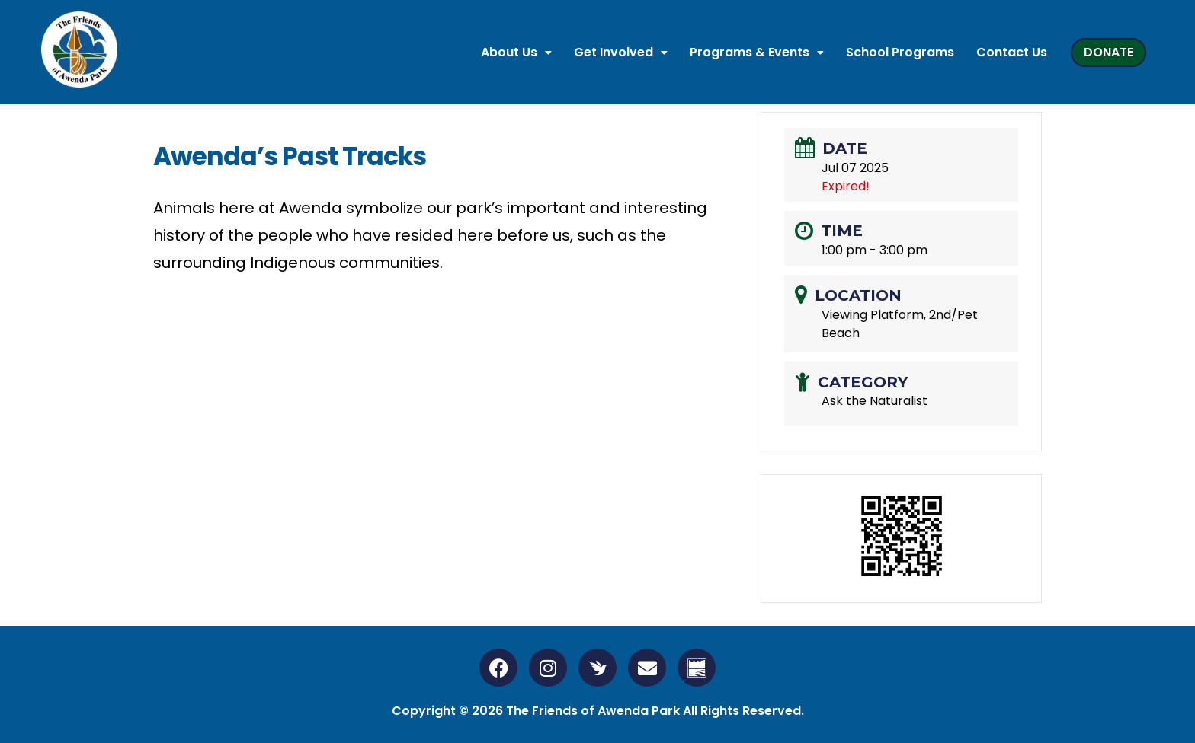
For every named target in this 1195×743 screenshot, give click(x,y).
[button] (516, 52)
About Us (516, 52)
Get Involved (621, 52)
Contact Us (1011, 52)
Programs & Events (757, 52)
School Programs (900, 52)
